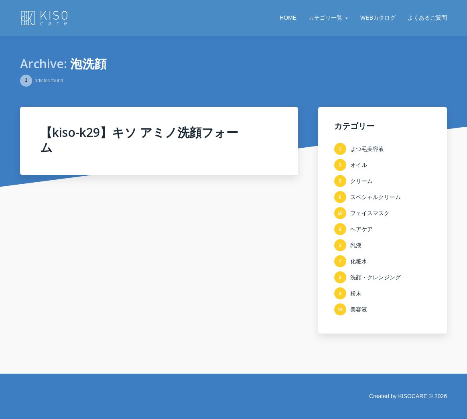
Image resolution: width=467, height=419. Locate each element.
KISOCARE (412, 396)
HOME (288, 17)
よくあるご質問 (427, 17)
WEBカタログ (378, 17)
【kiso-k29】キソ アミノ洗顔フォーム (139, 140)
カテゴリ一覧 (325, 17)
